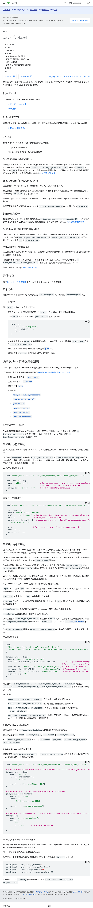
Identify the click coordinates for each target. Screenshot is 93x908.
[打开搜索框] (65, 2)
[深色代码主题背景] (85, 321)
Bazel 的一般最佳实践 (16, 282)
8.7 (65, 76)
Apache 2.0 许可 (78, 892)
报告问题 (10, 76)
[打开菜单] (3, 3)
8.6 (69, 76)
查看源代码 (26, 76)
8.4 (77, 76)
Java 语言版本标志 (47, 173)
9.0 (61, 76)
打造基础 (6, 10)
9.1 (58, 76)
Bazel (5, 31)
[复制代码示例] (88, 321)
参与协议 (45, 10)
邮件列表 (33, 10)
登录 (88, 3)
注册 (55, 10)
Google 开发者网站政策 (27, 894)
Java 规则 (12, 109)
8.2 (85, 76)
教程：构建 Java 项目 (17, 104)
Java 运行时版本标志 (75, 222)
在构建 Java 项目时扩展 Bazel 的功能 (54, 372)
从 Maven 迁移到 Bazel (17, 128)
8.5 (73, 76)
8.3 (81, 76)
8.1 (89, 76)
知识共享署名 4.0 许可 (40, 892)
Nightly (52, 76)
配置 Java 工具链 (30, 267)
